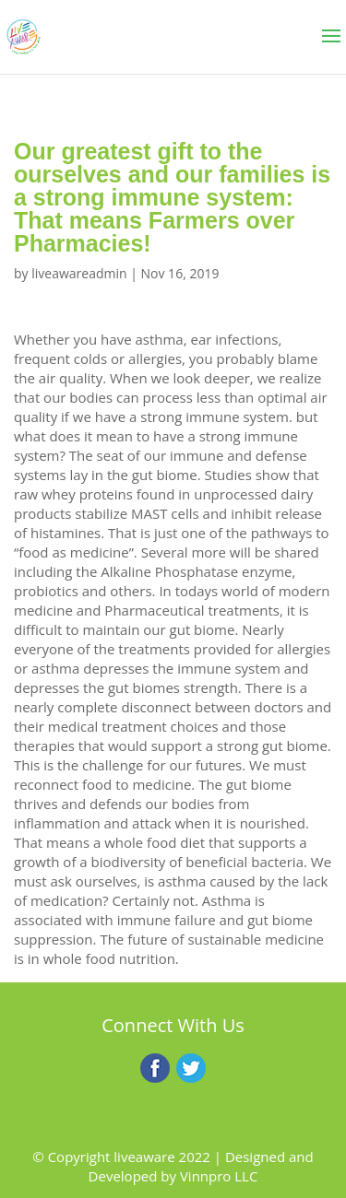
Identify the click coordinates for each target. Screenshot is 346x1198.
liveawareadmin (78, 273)
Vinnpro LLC (218, 1176)
